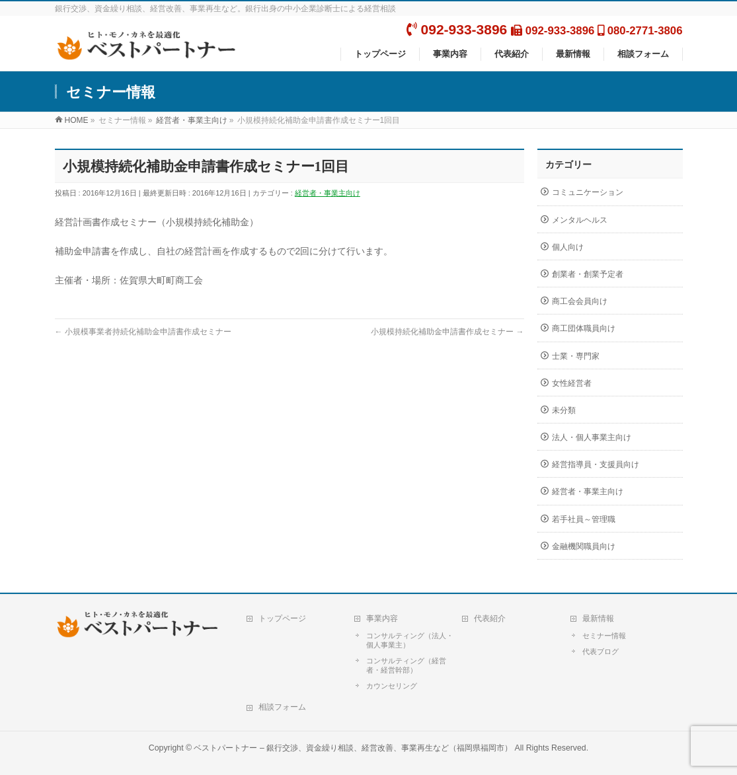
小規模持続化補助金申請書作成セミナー (447, 331)
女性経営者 (572, 383)
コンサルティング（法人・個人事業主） (409, 640)
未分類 (564, 410)
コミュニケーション (587, 192)
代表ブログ (600, 651)
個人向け (568, 247)
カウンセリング (391, 686)
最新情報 (598, 618)
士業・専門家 (576, 356)
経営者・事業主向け (327, 193)
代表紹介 (490, 618)
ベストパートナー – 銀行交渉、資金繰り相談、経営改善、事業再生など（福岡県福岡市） (353, 748)
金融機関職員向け (583, 546)
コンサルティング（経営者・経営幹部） (406, 665)
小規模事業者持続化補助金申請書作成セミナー (143, 331)
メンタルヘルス (579, 220)
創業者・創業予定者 (587, 274)
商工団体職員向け (583, 328)
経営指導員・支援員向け (595, 464)
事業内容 (382, 618)
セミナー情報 (604, 636)
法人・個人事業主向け (591, 437)
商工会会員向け (579, 301)
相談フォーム (282, 707)
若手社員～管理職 (583, 519)
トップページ (282, 618)
